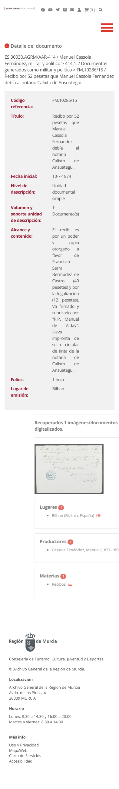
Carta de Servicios (25, 755)
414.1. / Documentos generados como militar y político (56, 66)
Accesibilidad (20, 761)
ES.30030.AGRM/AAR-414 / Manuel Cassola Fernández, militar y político (48, 60)
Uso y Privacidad (24, 745)
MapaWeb (18, 750)
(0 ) (89, 9)
